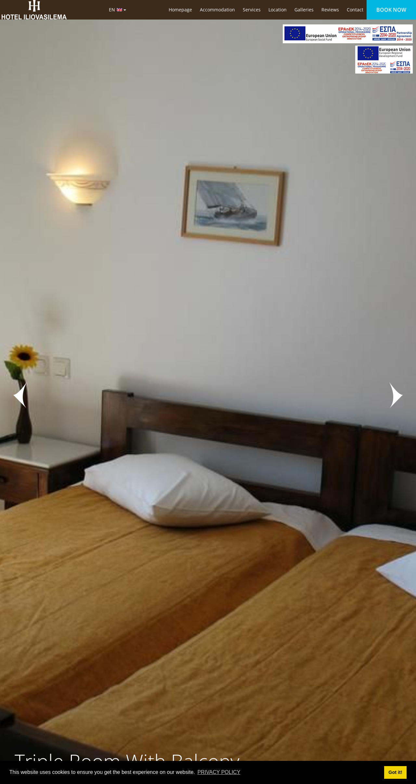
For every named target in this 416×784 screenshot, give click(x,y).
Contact (355, 10)
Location (277, 10)
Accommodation (217, 10)
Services (252, 10)
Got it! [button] (395, 772)
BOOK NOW (391, 9)
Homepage (180, 10)
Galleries (304, 10)
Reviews (330, 10)
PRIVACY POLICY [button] (218, 772)
